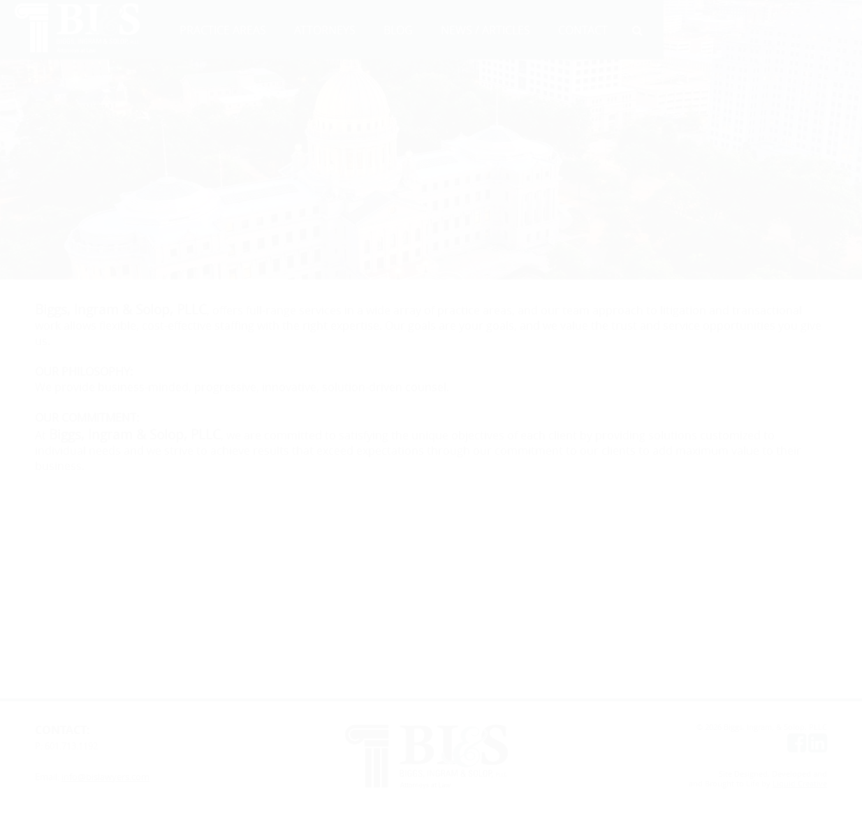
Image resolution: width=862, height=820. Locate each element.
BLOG (398, 30)
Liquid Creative (800, 784)
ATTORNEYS (325, 30)
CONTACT (583, 30)
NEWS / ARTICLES (485, 30)
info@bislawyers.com (105, 776)
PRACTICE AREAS (223, 30)
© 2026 (710, 727)
